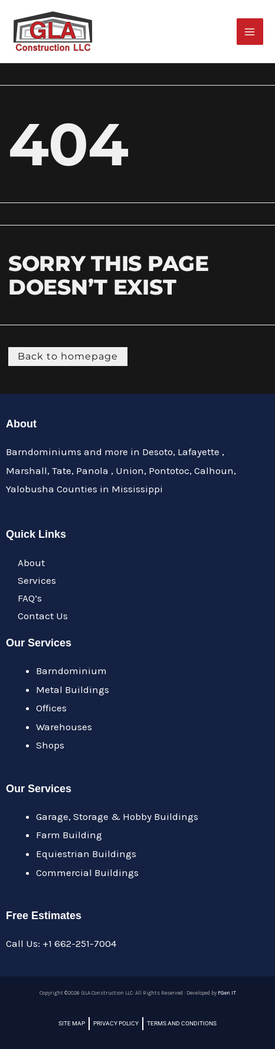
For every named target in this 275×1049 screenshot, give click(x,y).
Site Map (71, 1023)
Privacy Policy (116, 1023)
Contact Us (43, 616)
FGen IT (227, 993)
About (31, 562)
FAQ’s (30, 598)
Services (37, 580)
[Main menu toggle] (250, 31)
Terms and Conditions (182, 1023)
